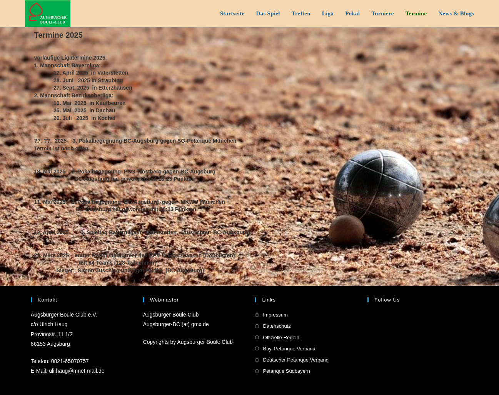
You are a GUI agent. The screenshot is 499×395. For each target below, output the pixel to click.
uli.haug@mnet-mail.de (76, 371)
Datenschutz (276, 326)
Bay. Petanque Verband (289, 349)
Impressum (275, 315)
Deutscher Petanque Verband (296, 360)
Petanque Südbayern (286, 371)
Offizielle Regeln (281, 337)
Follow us (387, 300)
